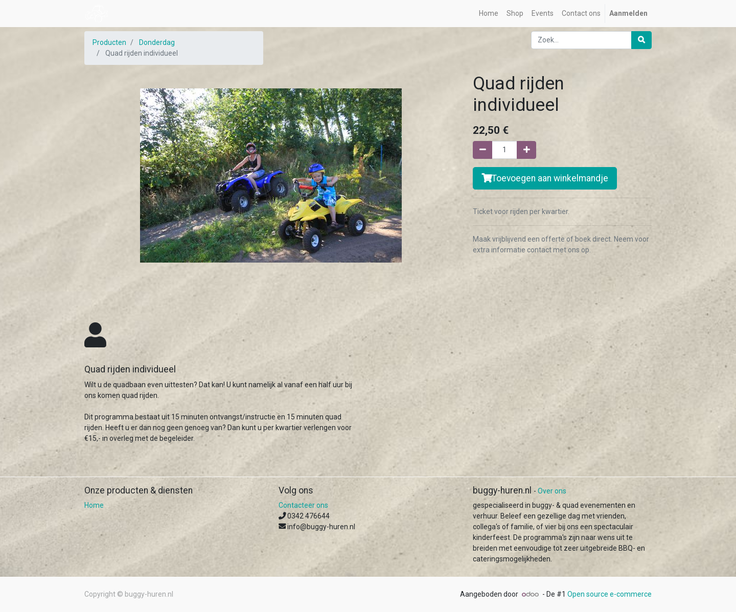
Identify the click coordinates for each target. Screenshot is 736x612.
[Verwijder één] (482, 150)
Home (94, 505)
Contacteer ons (303, 505)
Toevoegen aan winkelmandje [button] (544, 178)
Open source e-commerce (609, 594)
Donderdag (157, 42)
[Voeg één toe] (526, 150)
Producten (109, 42)
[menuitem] (488, 13)
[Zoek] (641, 40)
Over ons (552, 491)
